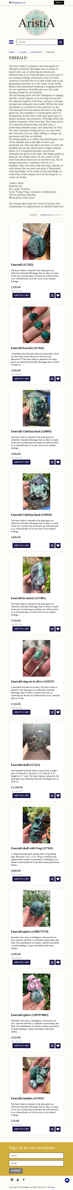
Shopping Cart (18, 2)
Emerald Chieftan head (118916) (31, 514)
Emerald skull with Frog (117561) (32, 848)
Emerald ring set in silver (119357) (32, 681)
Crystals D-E (36, 52)
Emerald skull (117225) (25, 764)
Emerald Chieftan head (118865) (31, 431)
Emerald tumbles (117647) (27, 1098)
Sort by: (33, 215)
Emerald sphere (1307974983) (29, 1015)
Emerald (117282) (22, 264)
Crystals (22, 52)
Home (11, 52)
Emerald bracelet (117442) (27, 348)
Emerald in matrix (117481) (28, 598)
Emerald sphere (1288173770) (29, 931)
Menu (59, 2)
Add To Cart (21, 295)
